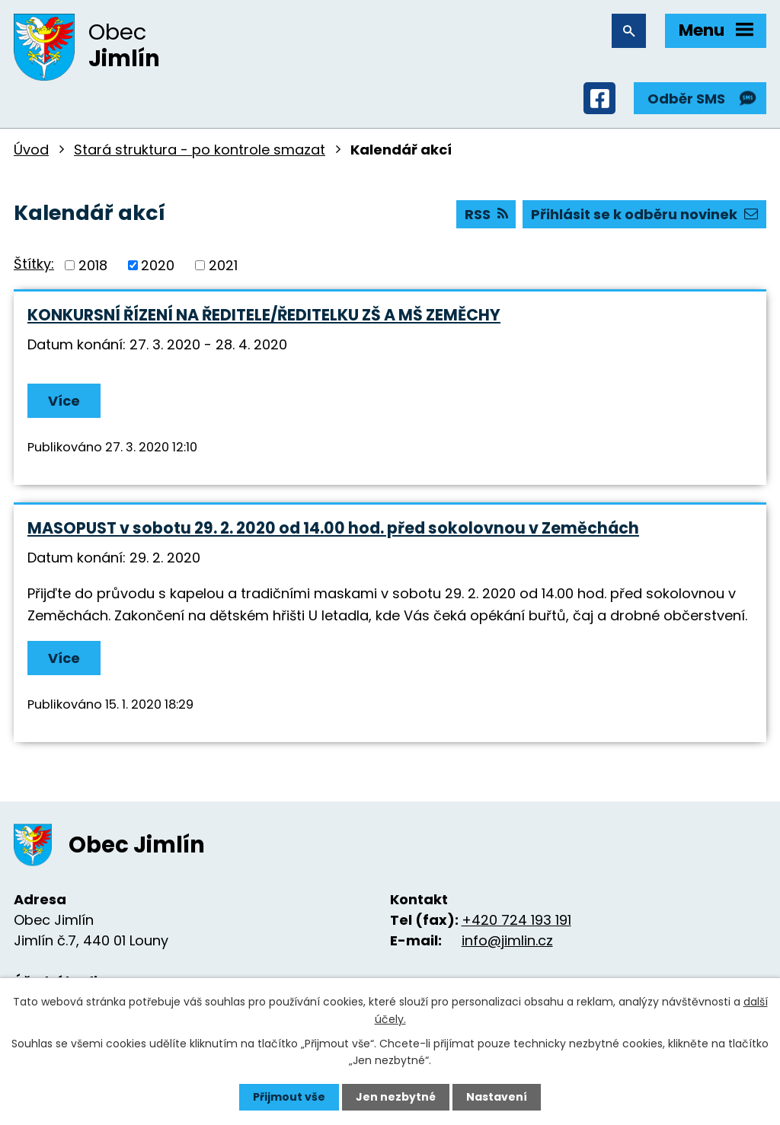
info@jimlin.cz (507, 940)
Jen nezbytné (396, 1096)
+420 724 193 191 (516, 919)
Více (64, 400)
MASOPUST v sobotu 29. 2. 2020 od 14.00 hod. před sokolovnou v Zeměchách (333, 528)
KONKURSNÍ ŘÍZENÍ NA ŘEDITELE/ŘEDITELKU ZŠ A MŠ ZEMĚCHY (263, 315)
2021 (223, 265)
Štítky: (34, 263)
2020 (157, 265)
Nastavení (496, 1096)
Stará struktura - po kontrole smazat (199, 149)
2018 (92, 265)
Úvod (31, 149)
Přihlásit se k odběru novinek (644, 214)
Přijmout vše (289, 1096)
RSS (486, 214)
